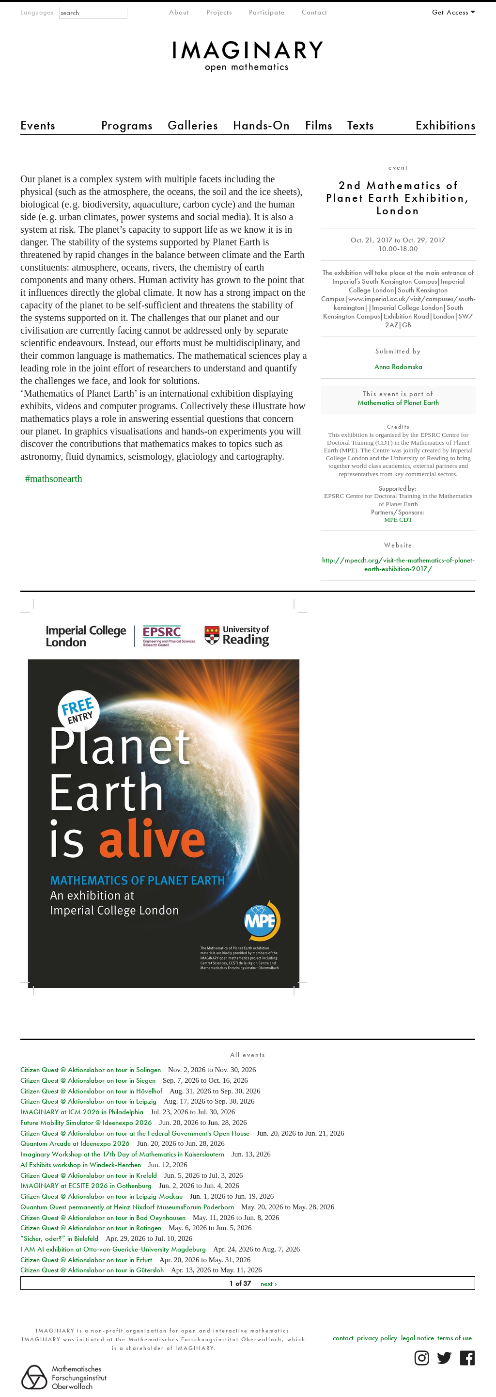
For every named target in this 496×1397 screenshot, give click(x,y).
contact (343, 1337)
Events (37, 125)
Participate (267, 12)
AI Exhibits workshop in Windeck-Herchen (80, 1164)
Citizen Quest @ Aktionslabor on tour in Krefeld (88, 1175)
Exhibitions (446, 125)
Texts (360, 125)
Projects (219, 12)
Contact (314, 12)
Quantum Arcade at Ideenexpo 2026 (75, 1143)
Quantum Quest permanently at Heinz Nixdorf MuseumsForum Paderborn (127, 1207)
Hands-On (261, 125)
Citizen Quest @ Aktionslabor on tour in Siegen (87, 1080)
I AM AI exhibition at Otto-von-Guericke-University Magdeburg (113, 1249)
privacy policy (377, 1337)
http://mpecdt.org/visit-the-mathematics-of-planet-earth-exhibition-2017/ (398, 564)
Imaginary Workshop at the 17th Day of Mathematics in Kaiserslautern (122, 1154)
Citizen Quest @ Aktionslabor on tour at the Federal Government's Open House (134, 1133)
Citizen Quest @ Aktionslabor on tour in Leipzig (88, 1101)
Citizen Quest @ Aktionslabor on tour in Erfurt (86, 1259)
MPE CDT (398, 519)
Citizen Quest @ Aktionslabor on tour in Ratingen (90, 1227)
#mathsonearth (53, 478)
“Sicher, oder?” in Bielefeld (59, 1238)
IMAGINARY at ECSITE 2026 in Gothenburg (86, 1185)
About (179, 12)
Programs (127, 125)
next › (269, 1283)
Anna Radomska (398, 366)
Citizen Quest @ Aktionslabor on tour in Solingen (90, 1069)
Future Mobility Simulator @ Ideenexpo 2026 (86, 1122)
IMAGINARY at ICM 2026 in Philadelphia (81, 1112)
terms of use (454, 1337)
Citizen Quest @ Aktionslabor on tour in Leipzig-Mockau (101, 1196)
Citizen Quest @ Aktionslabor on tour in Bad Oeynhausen (103, 1217)
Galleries (193, 125)
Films (318, 125)
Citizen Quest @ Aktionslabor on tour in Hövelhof (91, 1091)
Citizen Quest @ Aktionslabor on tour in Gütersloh (92, 1270)
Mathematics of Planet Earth (398, 402)
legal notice (417, 1337)
